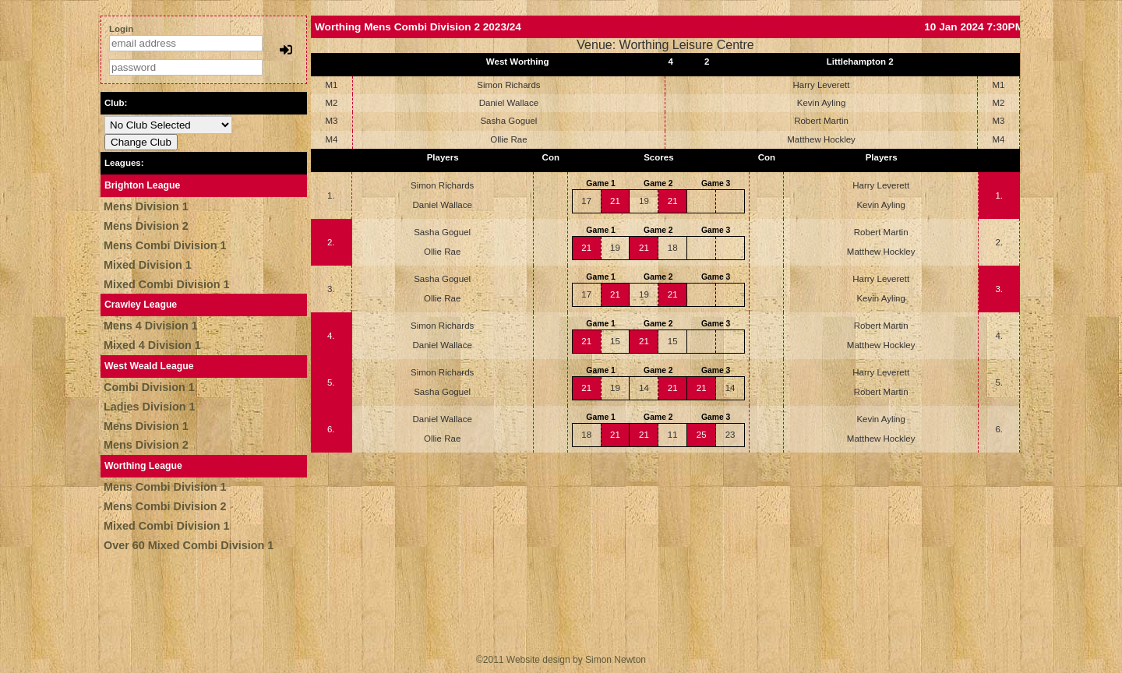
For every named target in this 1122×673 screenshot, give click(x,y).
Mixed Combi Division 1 (167, 284)
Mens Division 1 (146, 206)
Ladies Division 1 (150, 406)
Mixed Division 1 (148, 265)
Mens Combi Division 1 (165, 245)
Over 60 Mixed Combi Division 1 (188, 545)
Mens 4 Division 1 (151, 325)
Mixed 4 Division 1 (152, 345)
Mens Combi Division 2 (165, 506)
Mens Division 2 (146, 226)
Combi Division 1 (149, 387)
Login (121, 28)
